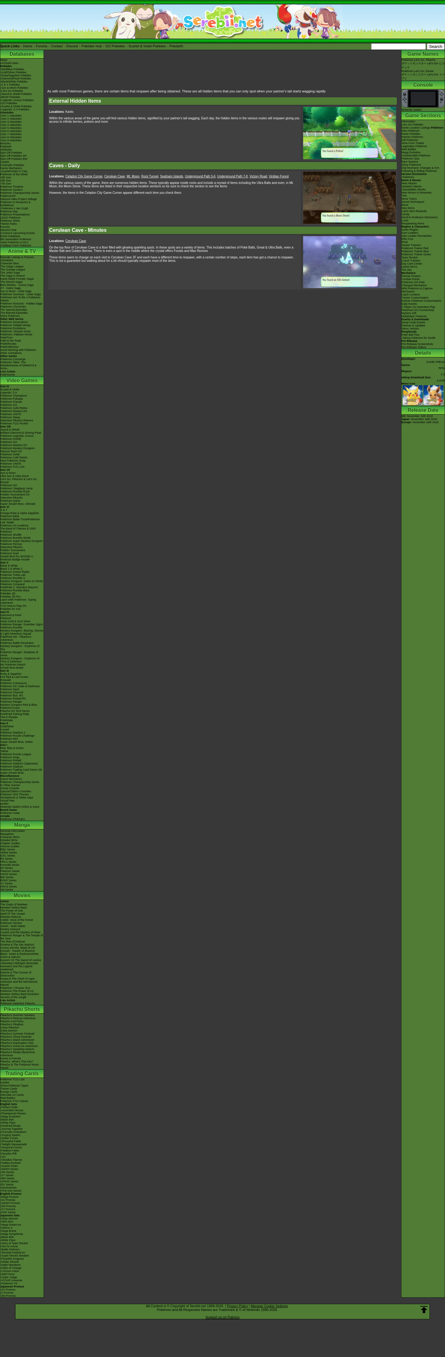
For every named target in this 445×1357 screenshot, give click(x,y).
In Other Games (10, 785)
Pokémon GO (8, 404)
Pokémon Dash (9, 689)
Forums (41, 46)
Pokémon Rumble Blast (14, 590)
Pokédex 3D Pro (10, 596)
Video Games (21, 380)
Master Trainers (411, 245)
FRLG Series (8, 861)
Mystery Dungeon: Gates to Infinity (21, 581)
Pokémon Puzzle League (15, 754)
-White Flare (7, 1122)
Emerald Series (9, 864)
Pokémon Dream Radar (15, 571)
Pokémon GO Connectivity (417, 310)
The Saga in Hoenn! (12, 275)
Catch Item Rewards (414, 211)
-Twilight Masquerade (13, 1144)
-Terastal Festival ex (12, 1252)
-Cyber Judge (8, 1277)
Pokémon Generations (14, 322)
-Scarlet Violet (9, 1166)
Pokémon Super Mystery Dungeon (21, 540)
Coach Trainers (410, 260)
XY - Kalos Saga (10, 288)
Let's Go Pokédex (412, 124)
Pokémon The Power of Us (16, 991)
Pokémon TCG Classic (14, 1101)
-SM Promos (8, 1206)
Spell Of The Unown (12, 913)
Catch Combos (410, 294)
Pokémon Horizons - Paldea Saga (21, 303)
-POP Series (8, 1212)
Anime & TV (22, 251)
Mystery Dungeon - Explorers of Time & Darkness (20, 660)
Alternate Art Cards (12, 1094)
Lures (405, 220)
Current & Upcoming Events (17, 233)
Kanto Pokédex (410, 133)
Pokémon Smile (10, 454)
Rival (404, 242)
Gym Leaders (409, 232)
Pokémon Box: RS (11, 695)
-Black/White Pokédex (14, 81)
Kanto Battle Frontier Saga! (17, 278)
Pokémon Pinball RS (13, 698)
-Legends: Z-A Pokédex (14, 109)
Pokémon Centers (11, 189)
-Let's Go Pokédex (11, 90)
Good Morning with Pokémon (18, 349)
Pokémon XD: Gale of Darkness (20, 686)
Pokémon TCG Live (12, 466)
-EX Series (7, 1184)
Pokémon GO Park (413, 282)
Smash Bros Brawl (11, 667)
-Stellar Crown (9, 1138)
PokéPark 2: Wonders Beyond (18, 587)
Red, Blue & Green (12, 748)
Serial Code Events (413, 322)
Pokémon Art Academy (14, 525)
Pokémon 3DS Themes (14, 794)
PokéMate (6, 720)
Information (408, 121)
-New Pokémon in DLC (14, 242)
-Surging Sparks (10, 1135)
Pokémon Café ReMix (14, 408)
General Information (12, 830)
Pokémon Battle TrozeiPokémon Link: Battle (20, 521)
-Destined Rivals (10, 1125)
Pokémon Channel (11, 692)
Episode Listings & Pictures (17, 257)
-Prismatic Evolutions (13, 1132)
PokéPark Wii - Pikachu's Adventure (15, 638)
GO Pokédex (115, 46)
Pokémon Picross (11, 544)
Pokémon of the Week (14, 174)
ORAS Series (8, 886)
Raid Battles (7, 1098)
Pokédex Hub (92, 46)
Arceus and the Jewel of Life (17, 947)
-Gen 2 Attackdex (11, 118)
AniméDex (6, 260)
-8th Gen (5, 180)
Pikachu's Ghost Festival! (16, 1036)
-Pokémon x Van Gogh (14, 208)
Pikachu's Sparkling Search (17, 1049)
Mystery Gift (408, 313)
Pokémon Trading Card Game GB (21, 769)
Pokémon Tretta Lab (12, 574)
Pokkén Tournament (12, 550)
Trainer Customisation (415, 297)
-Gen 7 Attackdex (11, 134)
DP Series (6, 868)
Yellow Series (8, 852)
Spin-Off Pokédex (11, 152)
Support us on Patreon (222, 1317)
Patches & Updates (413, 325)
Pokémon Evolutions (13, 328)
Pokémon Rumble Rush (15, 491)
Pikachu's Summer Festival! (17, 1033)
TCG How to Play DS (13, 605)
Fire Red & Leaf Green (14, 676)
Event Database (10, 236)
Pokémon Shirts (10, 220)
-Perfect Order (9, 1107)
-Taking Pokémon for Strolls (418, 337)
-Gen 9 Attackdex (11, 140)
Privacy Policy (237, 1306)
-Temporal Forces (11, 1147)
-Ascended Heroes (11, 1110)
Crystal (4, 729)
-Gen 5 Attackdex (11, 128)
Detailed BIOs (9, 840)
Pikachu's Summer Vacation (17, 1015)
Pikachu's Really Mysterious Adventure (17, 1054)
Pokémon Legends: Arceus (17, 435)
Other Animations (11, 353)
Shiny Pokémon (10, 315)
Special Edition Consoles (15, 791)
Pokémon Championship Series (19, 192)
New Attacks (409, 183)
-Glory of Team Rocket (14, 1243)
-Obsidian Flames (11, 1159)
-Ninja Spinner (9, 1218)
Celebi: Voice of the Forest (16, 919)
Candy (405, 214)
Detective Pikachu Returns (16, 420)
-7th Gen (5, 183)
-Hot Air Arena (9, 1246)
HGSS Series (8, 874)
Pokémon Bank (9, 516)
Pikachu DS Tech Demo (15, 711)
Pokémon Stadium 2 (12, 732)
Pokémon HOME (10, 438)
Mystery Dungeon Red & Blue (18, 704)
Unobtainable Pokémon (415, 155)
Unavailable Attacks (413, 189)
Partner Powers (411, 276)
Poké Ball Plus (410, 334)
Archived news (9, 63)
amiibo (4, 803)
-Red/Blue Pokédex (12, 69)
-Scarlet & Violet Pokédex (16, 106)
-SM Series (7, 1172)
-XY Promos (7, 1209)
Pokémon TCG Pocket (14, 423)
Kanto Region (409, 229)
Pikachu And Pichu (11, 1021)
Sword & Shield (9, 429)
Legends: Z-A (8, 392)
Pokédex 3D (7, 593)
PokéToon (6, 337)
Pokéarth (176, 46)
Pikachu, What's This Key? (16, 1061)
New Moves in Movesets (416, 192)
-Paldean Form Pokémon (15, 245)
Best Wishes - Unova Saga (17, 285)
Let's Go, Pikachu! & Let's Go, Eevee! (18, 481)
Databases (22, 54)
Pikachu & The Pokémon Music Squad (19, 1066)
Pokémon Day (9, 211)
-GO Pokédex (8, 103)
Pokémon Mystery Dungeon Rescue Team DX (17, 450)
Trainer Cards (8, 1088)
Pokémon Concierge (13, 359)
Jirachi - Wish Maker (13, 926)
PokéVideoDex (9, 346)
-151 (3, 1156)
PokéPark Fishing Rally (14, 714)
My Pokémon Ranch (12, 664)
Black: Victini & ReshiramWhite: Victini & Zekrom (19, 955)
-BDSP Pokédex (10, 97)
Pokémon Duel (9, 553)
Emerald (5, 680)
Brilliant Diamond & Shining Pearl (20, 432)
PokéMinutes (8, 343)
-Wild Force (7, 1274)
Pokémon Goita (9, 813)
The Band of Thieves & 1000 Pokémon (18, 530)
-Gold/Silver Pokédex (13, 72)
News (3, 60)
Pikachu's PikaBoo (11, 1024)
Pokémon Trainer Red (415, 248)
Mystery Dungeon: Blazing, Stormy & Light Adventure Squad (21, 632)
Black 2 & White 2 (11, 568)
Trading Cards (22, 1073)
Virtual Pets (7, 800)
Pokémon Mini (9, 738)
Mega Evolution (411, 152)
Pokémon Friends (11, 401)
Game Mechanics (11, 168)
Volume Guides (9, 846)
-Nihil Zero (6, 1221)
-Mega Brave (8, 1230)
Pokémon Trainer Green (416, 254)
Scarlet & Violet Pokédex (147, 46)
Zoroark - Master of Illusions (17, 950)
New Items (408, 208)
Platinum (5, 618)
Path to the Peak (10, 340)
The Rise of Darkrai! (12, 941)
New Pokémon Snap (13, 460)
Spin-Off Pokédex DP (13, 155)
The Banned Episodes (14, 312)
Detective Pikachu (11, 497)
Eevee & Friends (10, 1058)
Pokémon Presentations (15, 214)
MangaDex (7, 834)
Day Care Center (411, 263)
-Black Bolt (7, 1119)
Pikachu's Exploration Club (16, 1042)
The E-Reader (9, 717)
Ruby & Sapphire (10, 673)
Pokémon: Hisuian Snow (15, 331)
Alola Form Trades (412, 143)
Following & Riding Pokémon (419, 170)
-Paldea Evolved (10, 1162)
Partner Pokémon (412, 136)
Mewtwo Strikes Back (13, 907)
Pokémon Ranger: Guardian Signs (21, 624)
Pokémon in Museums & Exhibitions (15, 204)
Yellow (4, 751)
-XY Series (7, 1175)
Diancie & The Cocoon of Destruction (15, 974)
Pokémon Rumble (11, 627)
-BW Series (7, 1178)
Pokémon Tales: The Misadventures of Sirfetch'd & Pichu (18, 365)
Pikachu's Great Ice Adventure (19, 1046)
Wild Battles (408, 149)
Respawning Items (412, 223)
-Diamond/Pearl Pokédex (15, 78)
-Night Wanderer (10, 1264)
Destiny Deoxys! (10, 929)
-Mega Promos (9, 1196)
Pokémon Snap (9, 757)
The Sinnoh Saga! (11, 281)
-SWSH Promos (10, 1203)
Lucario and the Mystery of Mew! (20, 932)
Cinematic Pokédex (12, 165)
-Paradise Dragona (12, 1258)
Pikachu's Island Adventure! (17, 1039)
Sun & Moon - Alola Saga (16, 291)
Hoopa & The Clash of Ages (17, 978)
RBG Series (7, 849)
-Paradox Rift (8, 1153)
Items (404, 204)
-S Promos (7, 1292)
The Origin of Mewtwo (14, 904)
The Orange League (12, 269)
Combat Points (410, 279)
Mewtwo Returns (10, 916)
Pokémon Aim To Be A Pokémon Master (20, 299)
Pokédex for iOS (10, 608)
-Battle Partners (10, 1249)
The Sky (406, 269)
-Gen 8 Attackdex (11, 137)
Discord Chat (8, 230)
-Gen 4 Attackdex (11, 124)
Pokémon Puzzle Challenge (17, 735)
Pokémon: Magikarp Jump (16, 488)
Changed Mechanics (414, 285)
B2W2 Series (8, 880)
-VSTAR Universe (11, 1280)
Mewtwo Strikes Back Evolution (19, 994)
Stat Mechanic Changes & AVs (420, 167)
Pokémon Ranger (11, 701)
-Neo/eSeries (8, 1187)
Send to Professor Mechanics (419, 217)
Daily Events (409, 303)
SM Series (6, 889)
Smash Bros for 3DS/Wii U (16, 556)
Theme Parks (8, 223)
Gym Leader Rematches (416, 235)
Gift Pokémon (409, 140)
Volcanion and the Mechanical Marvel (18, 983)
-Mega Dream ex (10, 1224)
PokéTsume (7, 374)
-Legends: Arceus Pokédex (17, 100)
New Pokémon (410, 130)
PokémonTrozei (10, 707)
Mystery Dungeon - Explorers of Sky (20, 647)
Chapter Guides (10, 843)
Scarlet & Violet (9, 389)
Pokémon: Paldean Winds (16, 334)
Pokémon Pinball (10, 760)
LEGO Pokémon (10, 217)
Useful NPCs (409, 266)
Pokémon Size (410, 158)
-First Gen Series (10, 1190)
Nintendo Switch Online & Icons (19, 806)
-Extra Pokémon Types (14, 1085)
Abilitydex (6, 149)
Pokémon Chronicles (13, 306)
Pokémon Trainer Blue (415, 251)
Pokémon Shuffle (10, 534)
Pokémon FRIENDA (12, 819)
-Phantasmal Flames (13, 1113)
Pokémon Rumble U (12, 578)
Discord (72, 46)
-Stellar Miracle (9, 1261)
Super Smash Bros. (12, 772)
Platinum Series (10, 871)
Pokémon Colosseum (13, 683)
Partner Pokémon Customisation (421, 300)
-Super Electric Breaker (14, 1255)
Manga (22, 824)
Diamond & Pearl (10, 615)
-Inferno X (6, 1227)
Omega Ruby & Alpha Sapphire (19, 513)
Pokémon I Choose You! (15, 987)
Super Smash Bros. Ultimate (18, 503)
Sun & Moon (8, 472)
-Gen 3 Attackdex (11, 121)
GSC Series (7, 855)
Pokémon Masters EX (13, 411)
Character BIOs (9, 837)
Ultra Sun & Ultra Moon (14, 476)
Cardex (4, 162)
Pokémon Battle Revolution (17, 642)
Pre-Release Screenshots (417, 344)
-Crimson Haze (9, 1271)
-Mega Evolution (10, 1116)
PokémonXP (8, 196)
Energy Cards (8, 1091)
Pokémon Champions (13, 395)
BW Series (7, 877)
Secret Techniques (412, 201)
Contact (57, 46)
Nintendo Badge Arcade (15, 559)
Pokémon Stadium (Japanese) (19, 763)
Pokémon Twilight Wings (15, 325)
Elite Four (407, 238)
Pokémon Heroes (11, 923)
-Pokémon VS (9, 1283)
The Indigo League (11, 266)
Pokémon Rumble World (15, 537)
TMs (404, 195)
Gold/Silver (7, 726)
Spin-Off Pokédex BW (13, 158)
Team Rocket (409, 257)
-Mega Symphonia (11, 1234)
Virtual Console (9, 788)
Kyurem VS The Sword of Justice (20, 960)
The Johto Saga (10, 272)
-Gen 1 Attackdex (11, 115)
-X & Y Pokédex (10, 84)
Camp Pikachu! (9, 1027)
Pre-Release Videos (413, 347)
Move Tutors (409, 198)
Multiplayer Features (414, 316)
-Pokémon (407, 177)
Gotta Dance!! (9, 1030)
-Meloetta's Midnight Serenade (19, 963)
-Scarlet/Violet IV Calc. (14, 171)
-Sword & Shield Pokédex (16, 94)
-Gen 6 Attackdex (11, 131)
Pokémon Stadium (11, 766)
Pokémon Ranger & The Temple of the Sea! (21, 937)
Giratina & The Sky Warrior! (17, 944)
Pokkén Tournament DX (15, 494)
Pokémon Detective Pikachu (17, 1003)
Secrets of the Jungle (13, 997)
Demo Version (410, 328)
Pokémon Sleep (10, 417)
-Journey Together (11, 1128)
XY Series (6, 883)
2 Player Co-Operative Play (418, 306)
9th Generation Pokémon (15, 239)
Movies (22, 895)
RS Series (6, 858)
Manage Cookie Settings (269, 1306)
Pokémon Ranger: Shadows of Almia (19, 654)
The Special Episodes (13, 309)
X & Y (3, 510)
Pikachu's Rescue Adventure (18, 1018)
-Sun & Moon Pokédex (14, 87)
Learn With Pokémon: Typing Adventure (18, 601)
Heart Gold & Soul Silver (15, 621)
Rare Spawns (409, 161)
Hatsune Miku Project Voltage (18, 199)
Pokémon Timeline (11, 186)
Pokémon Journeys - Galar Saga (20, 294)
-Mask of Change (11, 1268)
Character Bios (9, 263)
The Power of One (11, 910)
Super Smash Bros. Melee (16, 741)
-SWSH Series (9, 1169)
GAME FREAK (435, 362)
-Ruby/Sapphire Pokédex (15, 75)
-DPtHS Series (9, 1181)
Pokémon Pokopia (11, 398)
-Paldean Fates (9, 1150)
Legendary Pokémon (414, 146)
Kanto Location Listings (415, 127)
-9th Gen (5, 177)
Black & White (9, 565)
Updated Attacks (411, 186)
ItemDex (5, 143)
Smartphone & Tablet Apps (16, 797)
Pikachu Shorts (22, 1009)
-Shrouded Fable (10, 1141)
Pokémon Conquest (12, 584)
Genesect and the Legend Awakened (16, 968)
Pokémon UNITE (10, 414)
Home (27, 46)
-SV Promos (7, 1200)
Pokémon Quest (10, 500)
